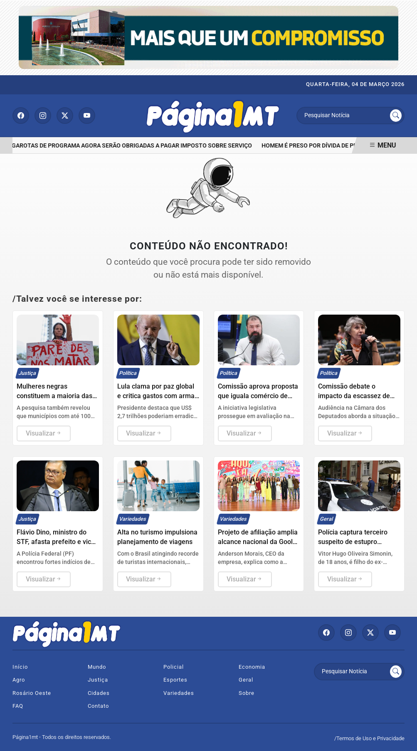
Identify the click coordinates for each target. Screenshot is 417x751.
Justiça (98, 680)
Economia (252, 667)
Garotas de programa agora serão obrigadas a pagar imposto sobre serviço (133, 145)
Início (20, 667)
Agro (18, 680)
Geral (246, 680)
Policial (173, 667)
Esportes (175, 680)
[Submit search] (396, 115)
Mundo (97, 667)
